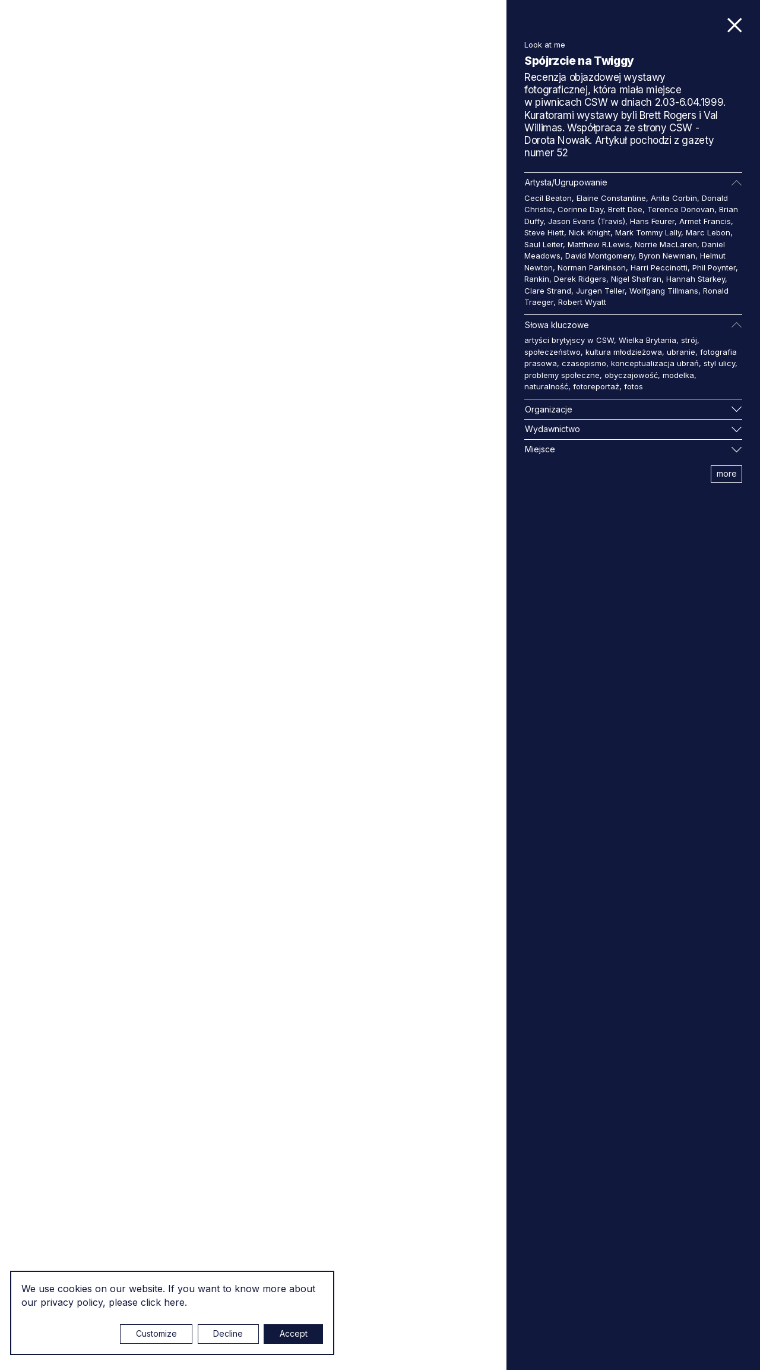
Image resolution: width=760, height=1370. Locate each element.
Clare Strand (547, 290)
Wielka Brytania (647, 340)
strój (689, 340)
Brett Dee (625, 209)
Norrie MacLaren (666, 244)
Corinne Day (580, 209)
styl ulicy (719, 363)
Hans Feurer (652, 221)
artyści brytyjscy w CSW (569, 340)
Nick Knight (589, 232)
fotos (633, 386)
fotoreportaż (596, 386)
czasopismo (584, 363)
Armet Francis (705, 221)
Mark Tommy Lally (648, 232)
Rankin (536, 279)
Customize (156, 1333)
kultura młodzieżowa (623, 352)
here (174, 1302)
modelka (678, 375)
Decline (228, 1333)
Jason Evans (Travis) (586, 221)
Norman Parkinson (592, 267)
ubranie (681, 352)
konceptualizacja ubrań (655, 363)
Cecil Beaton (548, 198)
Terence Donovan (680, 209)
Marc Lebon (708, 232)
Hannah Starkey (695, 279)
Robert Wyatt (582, 302)
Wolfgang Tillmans (663, 290)
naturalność (546, 386)
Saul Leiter (543, 244)
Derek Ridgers (580, 279)
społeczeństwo (552, 352)
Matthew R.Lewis (599, 244)
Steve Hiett (544, 232)
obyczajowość (631, 375)
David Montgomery (599, 255)
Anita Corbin (674, 198)
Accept (294, 1333)
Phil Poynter (714, 267)
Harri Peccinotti (659, 267)
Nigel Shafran (636, 279)
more (727, 473)
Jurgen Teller (600, 290)
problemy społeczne (562, 375)
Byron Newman (667, 255)
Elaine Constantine (611, 198)
